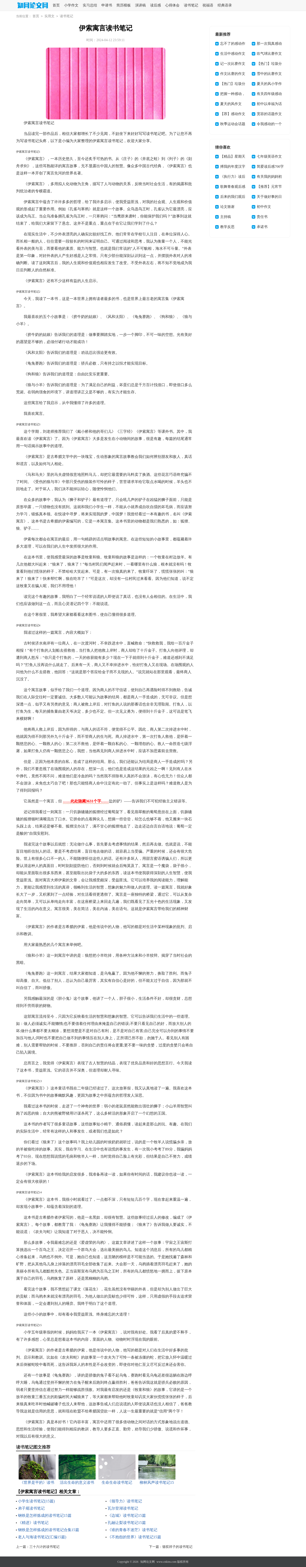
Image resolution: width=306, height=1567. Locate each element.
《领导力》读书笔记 (125, 1501)
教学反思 (227, 227)
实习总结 (90, 5)
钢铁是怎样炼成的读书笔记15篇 (44, 1515)
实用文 (49, 16)
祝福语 (207, 5)
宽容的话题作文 (269, 114)
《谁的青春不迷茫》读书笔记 (132, 1530)
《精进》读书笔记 (33, 1523)
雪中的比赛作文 (269, 74)
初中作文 (264, 207)
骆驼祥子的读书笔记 (177, 1547)
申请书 (106, 5)
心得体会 (172, 5)
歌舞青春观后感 (232, 187)
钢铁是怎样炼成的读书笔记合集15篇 (48, 1530)
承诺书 (262, 227)
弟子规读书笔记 (31, 1508)
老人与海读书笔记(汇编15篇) (42, 1537)
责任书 (262, 217)
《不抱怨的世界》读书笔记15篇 (134, 1537)
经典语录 (225, 5)
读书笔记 (191, 5)
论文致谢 (227, 207)
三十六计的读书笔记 (44, 1547)
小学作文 (71, 5)
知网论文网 (147, 1561)
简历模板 (123, 5)
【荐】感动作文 (232, 114)
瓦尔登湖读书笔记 (123, 1508)
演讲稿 (140, 5)
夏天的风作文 (231, 104)
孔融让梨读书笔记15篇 (127, 1523)
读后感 (155, 5)
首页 (56, 5)
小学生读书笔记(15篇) (36, 1501)
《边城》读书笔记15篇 (127, 1515)
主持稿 (225, 217)
